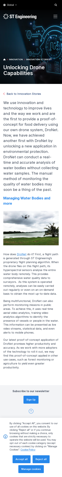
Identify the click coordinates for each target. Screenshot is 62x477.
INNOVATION (16, 59)
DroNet (24, 256)
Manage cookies (31, 470)
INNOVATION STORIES (38, 59)
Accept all (22, 460)
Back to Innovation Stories (22, 93)
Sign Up (31, 399)
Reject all (41, 460)
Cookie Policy (28, 450)
